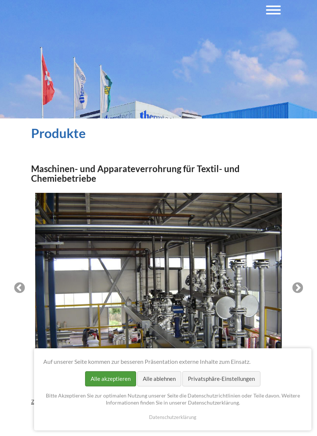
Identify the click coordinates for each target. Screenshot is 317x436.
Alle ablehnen (159, 378)
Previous (19, 288)
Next (297, 288)
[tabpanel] (158, 288)
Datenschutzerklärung (172, 417)
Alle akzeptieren (111, 378)
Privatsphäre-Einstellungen (221, 378)
